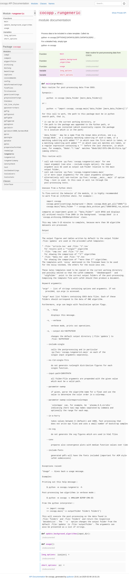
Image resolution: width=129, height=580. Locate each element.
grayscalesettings (12, 98)
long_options (10, 36)
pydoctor (70, 577)
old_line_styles (11, 105)
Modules (34, 4)
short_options (10, 39)
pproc (6, 134)
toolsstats (9, 177)
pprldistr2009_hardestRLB (16, 131)
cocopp (17, 47)
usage (6, 28)
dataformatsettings (13, 85)
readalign (8, 151)
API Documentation (18, 3)
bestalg (7, 68)
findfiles (8, 88)
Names (51, 4)
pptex (6, 144)
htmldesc (8, 101)
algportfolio (10, 61)
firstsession (10, 91)
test (6, 167)
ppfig (6, 111)
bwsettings (9, 71)
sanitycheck (9, 164)
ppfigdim (8, 118)
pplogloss (8, 124)
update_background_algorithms (18, 25)
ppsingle (8, 137)
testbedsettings (11, 171)
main (6, 22)
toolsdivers (9, 174)
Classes (43, 4)
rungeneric (18, 14)
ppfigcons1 (9, 114)
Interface (8, 184)
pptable (7, 141)
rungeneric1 (9, 157)
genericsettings (11, 95)
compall (7, 58)
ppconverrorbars (11, 108)
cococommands (10, 78)
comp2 (6, 55)
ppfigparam (9, 121)
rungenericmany (11, 161)
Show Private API (119, 13)
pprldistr (8, 128)
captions (8, 75)
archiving (8, 65)
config (7, 81)
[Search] (108, 3)
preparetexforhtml (12, 147)
